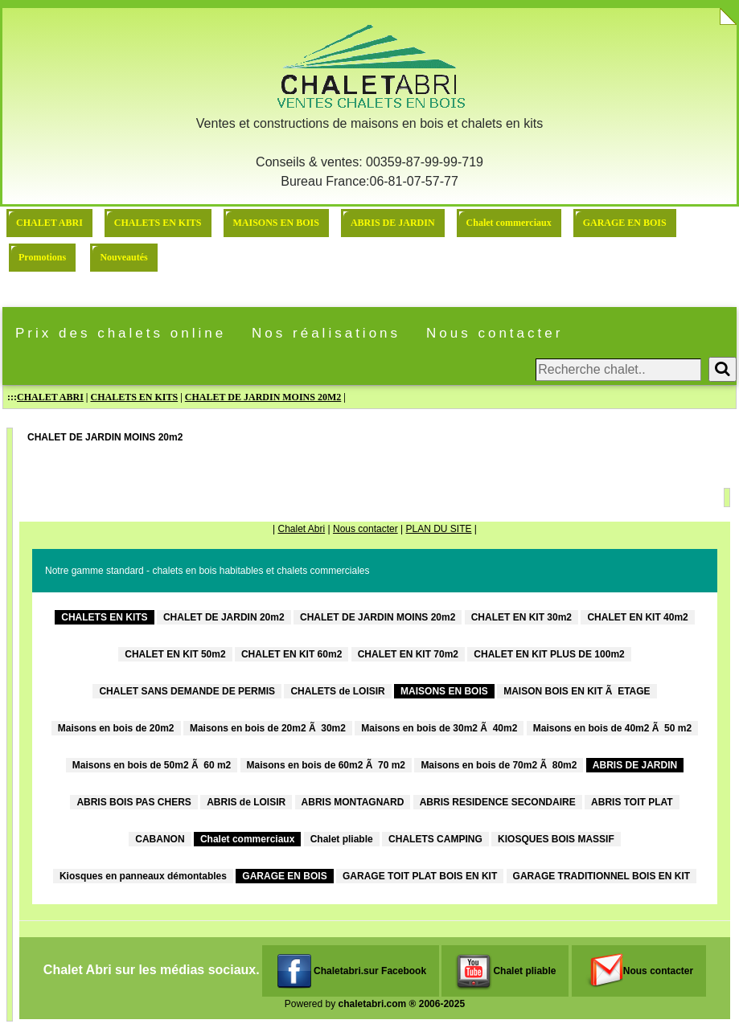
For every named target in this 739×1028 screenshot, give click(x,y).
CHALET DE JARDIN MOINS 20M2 (263, 397)
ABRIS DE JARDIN (393, 222)
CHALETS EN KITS (158, 222)
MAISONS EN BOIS (276, 222)
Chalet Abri (301, 528)
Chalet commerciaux (509, 222)
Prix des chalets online (120, 333)
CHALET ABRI (49, 222)
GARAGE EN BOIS (625, 222)
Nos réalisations (326, 333)
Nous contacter (494, 333)
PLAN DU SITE (438, 528)
